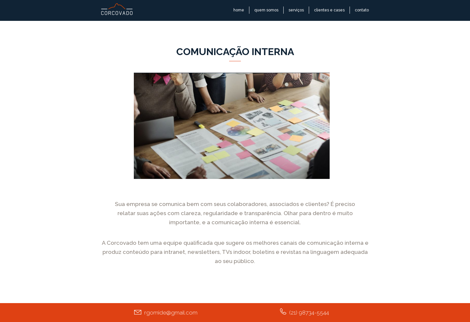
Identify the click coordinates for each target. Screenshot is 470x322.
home (238, 10)
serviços (296, 10)
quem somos (266, 10)
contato (362, 10)
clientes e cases (329, 10)
